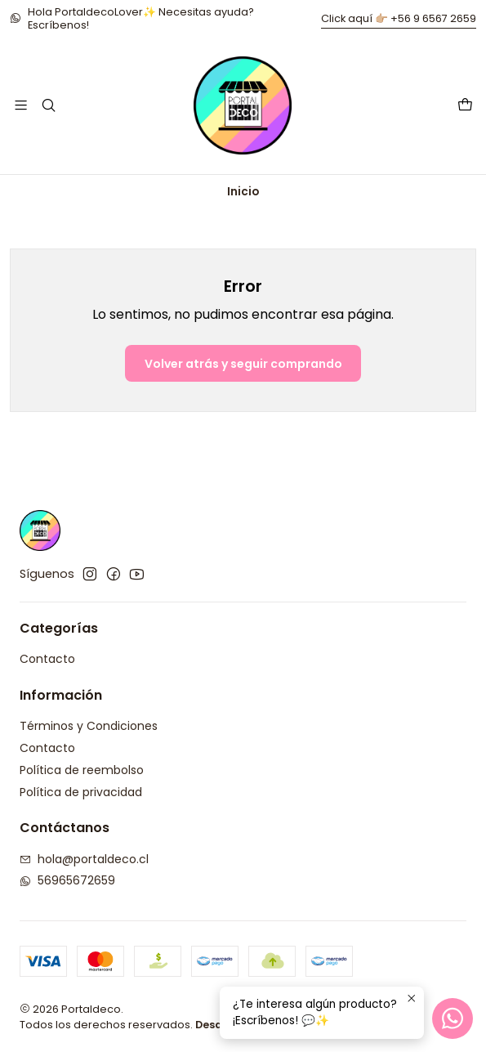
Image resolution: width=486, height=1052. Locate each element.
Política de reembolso (82, 770)
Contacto (47, 659)
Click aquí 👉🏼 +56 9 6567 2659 (398, 18)
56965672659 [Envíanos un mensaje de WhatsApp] (67, 880)
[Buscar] (48, 105)
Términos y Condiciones (89, 726)
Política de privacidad (81, 792)
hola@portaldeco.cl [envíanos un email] (84, 859)
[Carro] (465, 105)
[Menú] (21, 105)
